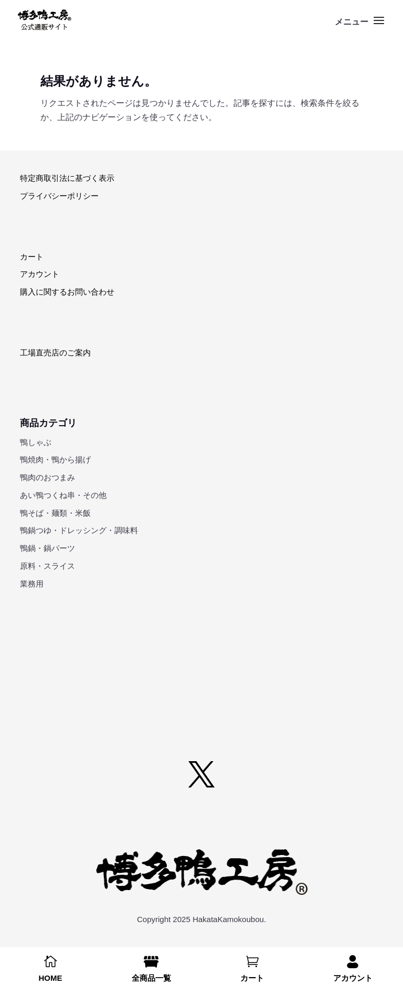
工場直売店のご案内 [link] (55, 352)
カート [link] (32, 256)
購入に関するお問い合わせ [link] (67, 291)
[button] (361, 27)
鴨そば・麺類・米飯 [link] (55, 512)
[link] (44, 20)
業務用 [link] (32, 583)
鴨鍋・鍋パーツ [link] (47, 548)
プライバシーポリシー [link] (59, 195)
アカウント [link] (39, 273)
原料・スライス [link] (47, 565)
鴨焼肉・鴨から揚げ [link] (55, 459)
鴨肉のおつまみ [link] (47, 477)
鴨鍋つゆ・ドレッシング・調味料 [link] (79, 530)
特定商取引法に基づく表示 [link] (67, 178)
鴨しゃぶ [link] (35, 442)
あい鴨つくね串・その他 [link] (63, 495)
